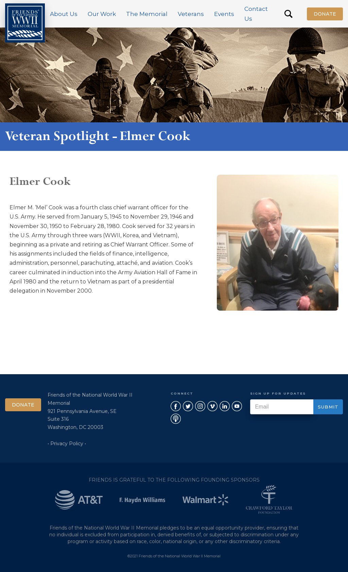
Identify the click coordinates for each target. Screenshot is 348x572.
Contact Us (256, 14)
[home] (25, 22)
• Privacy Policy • (67, 443)
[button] (64, 14)
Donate (325, 14)
